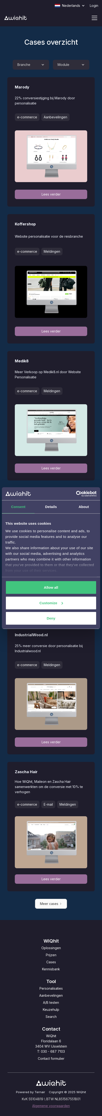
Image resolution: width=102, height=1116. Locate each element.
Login (94, 6)
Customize (51, 603)
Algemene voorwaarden (51, 1106)
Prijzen (51, 955)
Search (51, 1017)
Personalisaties (51, 988)
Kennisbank (51, 969)
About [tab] (83, 507)
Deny (51, 618)
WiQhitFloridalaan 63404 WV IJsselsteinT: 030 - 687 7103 (51, 1043)
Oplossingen (51, 948)
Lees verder (51, 194)
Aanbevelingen (51, 995)
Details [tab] (51, 507)
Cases (51, 962)
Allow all (51, 587)
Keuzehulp (51, 1010)
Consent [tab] (18, 507)
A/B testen (51, 1002)
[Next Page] (51, 904)
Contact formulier (51, 1058)
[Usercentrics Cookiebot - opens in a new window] (76, 494)
